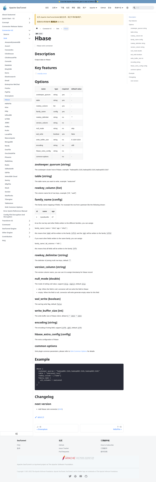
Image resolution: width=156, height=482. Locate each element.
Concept (5, 22)
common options (136, 69)
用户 (84, 8)
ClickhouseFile (11, 57)
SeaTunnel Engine (9, 229)
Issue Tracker (64, 448)
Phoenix (8, 157)
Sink (5, 38)
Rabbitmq (8, 161)
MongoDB (9, 142)
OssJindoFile (10, 153)
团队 (79, 8)
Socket (7, 192)
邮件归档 (104, 452)
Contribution (7, 236)
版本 (18, 448)
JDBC (7, 123)
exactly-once (42, 73)
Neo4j (7, 146)
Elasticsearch (10, 77)
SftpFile (8, 184)
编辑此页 (39, 417)
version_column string (137, 47)
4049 (60, 409)
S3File (7, 172)
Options (131, 24)
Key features (133, 21)
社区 (68, 8)
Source (6, 34)
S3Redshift (9, 169)
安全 (109, 8)
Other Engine (7, 232)
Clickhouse (9, 54)
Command (6, 225)
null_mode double (136, 51)
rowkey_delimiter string (138, 43)
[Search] (143, 7)
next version (134, 81)
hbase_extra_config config (139, 66)
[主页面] (37, 29)
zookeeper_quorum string (139, 28)
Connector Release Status (12, 26)
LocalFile (8, 134)
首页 (47, 8)
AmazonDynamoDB (12, 42)
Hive (6, 107)
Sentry (7, 180)
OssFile (8, 150)
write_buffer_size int (137, 58)
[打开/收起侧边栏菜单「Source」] (29, 34)
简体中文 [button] (118, 8)
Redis (7, 165)
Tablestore (9, 203)
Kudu (7, 130)
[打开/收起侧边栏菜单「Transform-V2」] (29, 221)
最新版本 (54, 22)
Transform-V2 (7, 221)
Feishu (7, 88)
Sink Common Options (14, 207)
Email (7, 80)
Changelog (132, 77)
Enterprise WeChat (12, 84)
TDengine (8, 199)
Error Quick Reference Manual (15, 211)
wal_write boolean (136, 54)
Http (6, 111)
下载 (62, 8)
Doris (7, 73)
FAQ (4, 240)
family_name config (137, 39)
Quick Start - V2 (8, 18)
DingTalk (8, 69)
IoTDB (7, 119)
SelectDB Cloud (11, 176)
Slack (7, 188)
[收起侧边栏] (16, 433)
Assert (7, 46)
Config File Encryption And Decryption (14, 216)
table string (134, 32)
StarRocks (9, 196)
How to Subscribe (107, 445)
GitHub (103, 8)
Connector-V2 (7, 30)
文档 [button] (53, 8)
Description (132, 17)
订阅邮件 (104, 448)
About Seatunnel (8, 15)
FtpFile (7, 92)
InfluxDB (8, 115)
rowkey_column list (137, 36)
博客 (73, 8)
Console (8, 61)
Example (131, 73)
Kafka (7, 126)
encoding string (135, 62)
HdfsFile (8, 103)
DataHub (8, 65)
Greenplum (9, 96)
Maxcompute (10, 138)
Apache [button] (92, 8)
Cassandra (9, 50)
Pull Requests (64, 452)
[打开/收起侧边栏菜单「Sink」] (29, 38)
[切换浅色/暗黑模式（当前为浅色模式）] (127, 7)
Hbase (7, 100)
